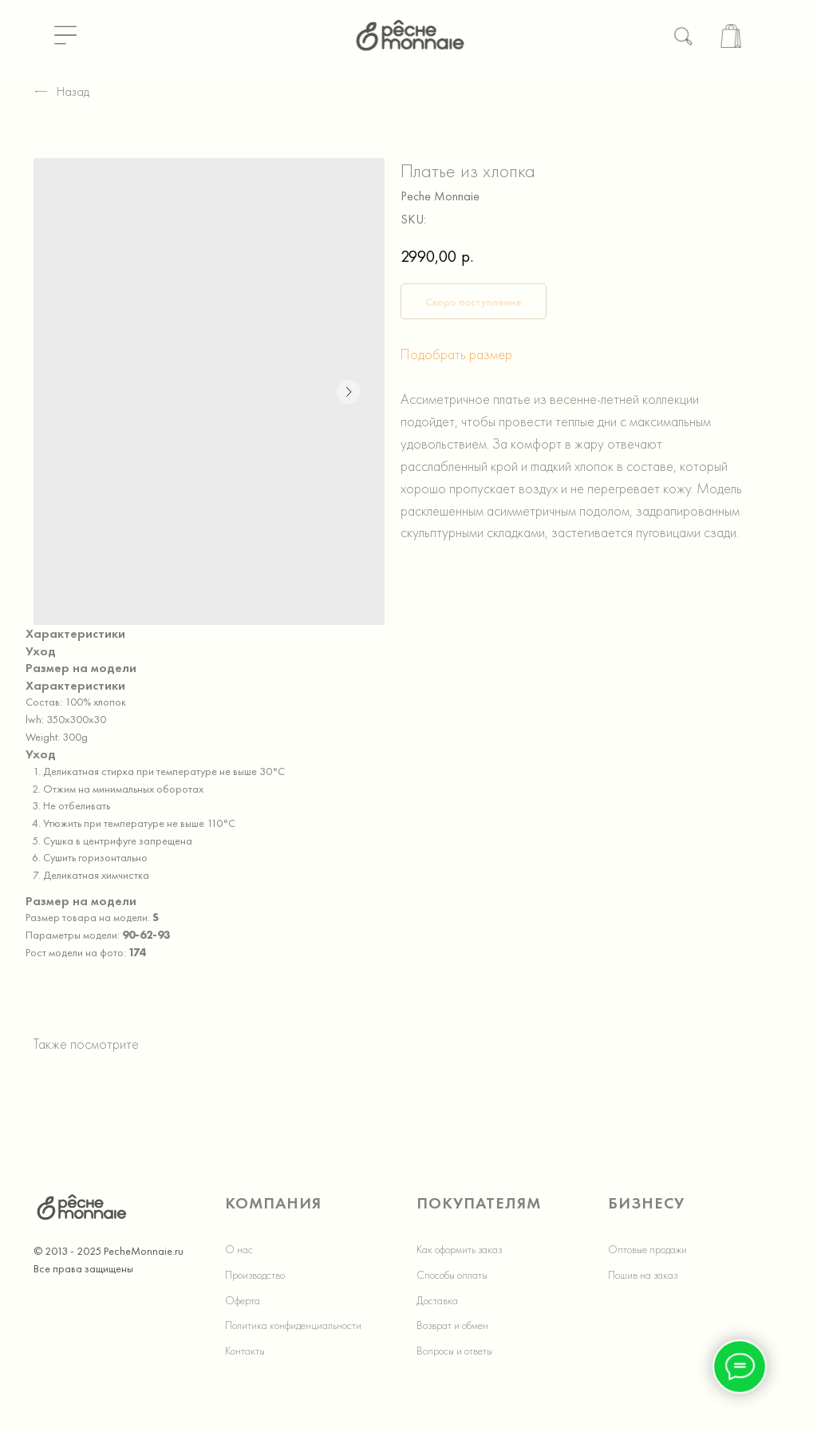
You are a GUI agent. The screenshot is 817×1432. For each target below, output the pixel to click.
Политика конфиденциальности (293, 1325)
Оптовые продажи (647, 1249)
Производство (255, 1275)
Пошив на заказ (642, 1275)
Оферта (242, 1300)
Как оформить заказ (459, 1249)
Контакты (245, 1350)
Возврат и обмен (452, 1325)
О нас (239, 1249)
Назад (61, 91)
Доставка (437, 1300)
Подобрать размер (456, 354)
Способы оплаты (451, 1275)
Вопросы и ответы (454, 1350)
